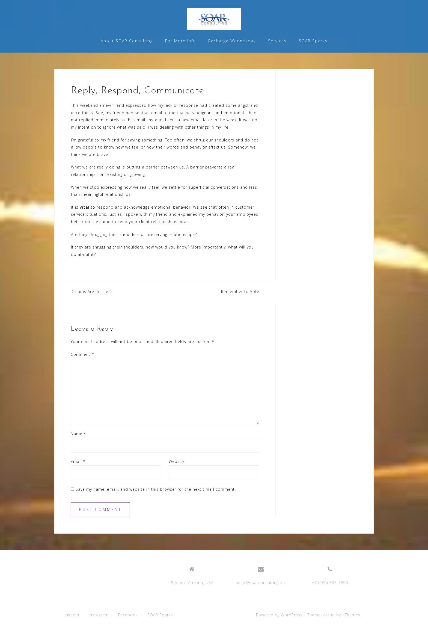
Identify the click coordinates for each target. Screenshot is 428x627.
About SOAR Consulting (127, 40)
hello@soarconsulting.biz (261, 582)
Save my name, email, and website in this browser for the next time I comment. (156, 489)
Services (277, 40)
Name (78, 433)
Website (177, 461)
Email (78, 461)
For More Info (180, 40)
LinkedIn (71, 614)
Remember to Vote (240, 291)
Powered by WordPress (279, 614)
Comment (82, 354)
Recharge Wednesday (232, 40)
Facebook (128, 614)
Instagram (99, 614)
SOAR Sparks (313, 40)
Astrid (329, 614)
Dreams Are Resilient (91, 291)
